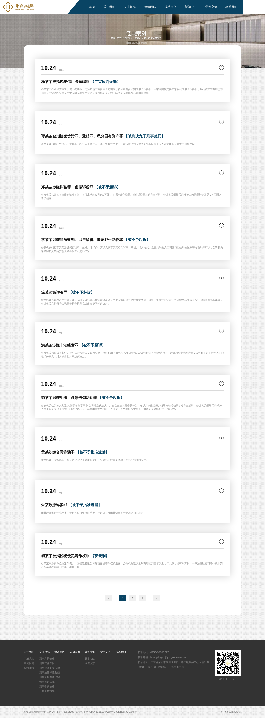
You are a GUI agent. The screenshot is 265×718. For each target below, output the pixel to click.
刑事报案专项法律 (49, 667)
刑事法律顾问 (47, 663)
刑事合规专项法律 (49, 677)
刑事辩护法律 (47, 658)
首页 (92, 7)
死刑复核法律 (47, 691)
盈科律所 (29, 667)
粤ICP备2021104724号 (99, 711)
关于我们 (109, 7)
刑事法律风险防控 (49, 672)
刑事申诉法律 (47, 686)
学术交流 (211, 7)
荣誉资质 (90, 663)
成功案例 (171, 7)
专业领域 (130, 7)
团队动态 (90, 658)
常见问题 (29, 663)
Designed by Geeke (125, 711)
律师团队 (150, 7)
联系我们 (231, 7)
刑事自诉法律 (47, 681)
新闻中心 (191, 7)
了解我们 (29, 658)
